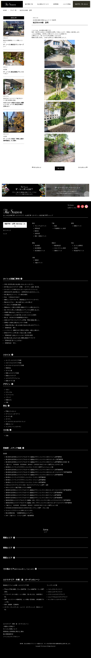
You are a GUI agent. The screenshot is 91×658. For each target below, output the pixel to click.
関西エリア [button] (9, 558)
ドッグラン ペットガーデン (13, 426)
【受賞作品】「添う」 (10, 343)
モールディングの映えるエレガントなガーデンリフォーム (21, 289)
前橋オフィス (77, 226)
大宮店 (76, 248)
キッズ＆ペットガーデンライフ (57, 599)
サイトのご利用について (10, 629)
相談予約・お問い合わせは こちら (15, 225)
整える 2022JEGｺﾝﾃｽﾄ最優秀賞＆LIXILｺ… (16, 317)
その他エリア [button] (20, 569)
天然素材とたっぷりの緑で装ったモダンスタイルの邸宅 (20, 315)
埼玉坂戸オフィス (79, 250)
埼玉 (72, 243)
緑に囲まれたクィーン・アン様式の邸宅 (15, 294)
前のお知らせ (36, 167)
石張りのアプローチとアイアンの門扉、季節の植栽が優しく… (22, 320)
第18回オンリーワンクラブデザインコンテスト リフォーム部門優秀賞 (26, 480)
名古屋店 (37, 245)
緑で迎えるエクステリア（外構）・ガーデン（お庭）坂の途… (22, 287)
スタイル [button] (8, 355)
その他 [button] (7, 430)
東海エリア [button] (9, 548)
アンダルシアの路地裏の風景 (12, 304)
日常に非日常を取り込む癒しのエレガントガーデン (19, 284)
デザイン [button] (8, 384)
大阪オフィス (38, 262)
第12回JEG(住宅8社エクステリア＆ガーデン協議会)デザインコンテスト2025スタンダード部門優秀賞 (34, 459)
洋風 (7, 402)
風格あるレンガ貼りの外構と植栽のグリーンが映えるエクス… (22, 307)
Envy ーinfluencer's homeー (12, 297)
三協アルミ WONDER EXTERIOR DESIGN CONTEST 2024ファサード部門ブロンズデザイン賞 (34, 464)
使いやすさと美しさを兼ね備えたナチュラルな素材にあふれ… (22, 310)
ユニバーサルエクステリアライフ (57, 597)
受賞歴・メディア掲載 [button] (13, 448)
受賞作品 (8, 368)
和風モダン (9, 400)
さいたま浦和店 (78, 245)
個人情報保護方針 (8, 634)
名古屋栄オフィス (40, 250)
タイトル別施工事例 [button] (12, 279)
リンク (5, 233)
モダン (7, 389)
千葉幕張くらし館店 (60, 228)
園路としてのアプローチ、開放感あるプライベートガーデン (21, 299)
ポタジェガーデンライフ (55, 592)
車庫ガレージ (9, 424)
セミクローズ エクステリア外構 (15, 365)
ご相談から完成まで (9, 626)
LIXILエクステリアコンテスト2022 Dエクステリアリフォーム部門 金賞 (27, 485)
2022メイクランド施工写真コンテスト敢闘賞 (18, 487)
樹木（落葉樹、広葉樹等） (12, 604)
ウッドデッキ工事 (52, 585)
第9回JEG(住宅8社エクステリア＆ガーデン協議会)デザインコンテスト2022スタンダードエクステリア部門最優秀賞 (38, 490)
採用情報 (55, 4)
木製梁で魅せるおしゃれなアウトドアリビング (17, 312)
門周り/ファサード (11, 411)
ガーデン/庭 (9, 416)
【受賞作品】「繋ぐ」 (10, 327)
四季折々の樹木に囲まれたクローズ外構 (15, 322)
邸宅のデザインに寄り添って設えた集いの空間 (17, 333)
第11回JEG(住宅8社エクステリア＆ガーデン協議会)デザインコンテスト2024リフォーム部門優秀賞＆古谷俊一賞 (37, 462)
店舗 (7, 435)
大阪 (33, 257)
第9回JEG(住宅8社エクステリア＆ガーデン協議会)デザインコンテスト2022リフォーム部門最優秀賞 (34, 492)
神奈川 (54, 243)
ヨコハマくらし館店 (60, 248)
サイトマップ (7, 230)
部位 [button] (6, 406)
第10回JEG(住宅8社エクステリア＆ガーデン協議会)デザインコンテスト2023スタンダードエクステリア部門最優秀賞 (39, 472)
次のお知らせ (83, 167)
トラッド (8, 397)
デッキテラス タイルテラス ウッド (15, 421)
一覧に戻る (59, 168)
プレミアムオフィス (40, 226)
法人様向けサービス (43, 4)
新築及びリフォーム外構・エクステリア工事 (16, 585)
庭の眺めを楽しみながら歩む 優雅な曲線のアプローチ (19, 338)
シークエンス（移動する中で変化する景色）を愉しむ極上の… (22, 330)
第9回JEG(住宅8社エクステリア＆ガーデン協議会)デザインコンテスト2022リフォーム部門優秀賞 (33, 495)
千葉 (53, 223)
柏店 (55, 226)
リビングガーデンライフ (55, 589)
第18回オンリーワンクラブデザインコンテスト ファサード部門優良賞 (26, 477)
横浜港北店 (57, 245)
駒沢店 (37, 231)
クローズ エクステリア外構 (13, 363)
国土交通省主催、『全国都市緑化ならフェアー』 (20, 513)
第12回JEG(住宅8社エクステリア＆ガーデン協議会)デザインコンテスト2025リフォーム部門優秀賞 (34, 457)
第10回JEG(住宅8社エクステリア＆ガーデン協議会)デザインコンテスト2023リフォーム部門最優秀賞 (34, 469)
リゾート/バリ (10, 394)
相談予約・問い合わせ (81, 4)
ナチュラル (9, 392)
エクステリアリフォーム (13, 378)
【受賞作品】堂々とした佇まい (13, 340)
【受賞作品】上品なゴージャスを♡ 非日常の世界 (19, 335)
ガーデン (8, 419)
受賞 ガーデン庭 (10, 380)
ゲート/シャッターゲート (13, 414)
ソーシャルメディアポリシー (11, 636)
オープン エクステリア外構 (13, 360)
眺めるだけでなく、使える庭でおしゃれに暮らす (18, 302)
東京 (33, 223)
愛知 (33, 243)
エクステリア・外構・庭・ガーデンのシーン (21, 580)
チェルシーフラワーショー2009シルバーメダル (19, 510)
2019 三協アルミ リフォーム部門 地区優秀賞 (20, 515)
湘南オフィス (58, 250)
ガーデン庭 (9, 370)
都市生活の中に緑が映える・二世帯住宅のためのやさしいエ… (22, 292)
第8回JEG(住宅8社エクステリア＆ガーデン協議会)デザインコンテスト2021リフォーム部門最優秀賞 (34, 497)
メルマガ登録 (67, 4)
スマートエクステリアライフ (56, 594)
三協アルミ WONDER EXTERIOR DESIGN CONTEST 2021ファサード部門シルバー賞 (32, 505)
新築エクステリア (11, 375)
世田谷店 (37, 228)
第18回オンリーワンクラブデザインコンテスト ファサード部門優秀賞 (26, 482)
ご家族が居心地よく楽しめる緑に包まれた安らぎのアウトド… (22, 325)
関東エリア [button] (9, 538)
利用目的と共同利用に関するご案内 (13, 631)
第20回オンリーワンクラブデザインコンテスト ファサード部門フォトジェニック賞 (29, 467)
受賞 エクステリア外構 (12, 373)
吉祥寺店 (37, 233)
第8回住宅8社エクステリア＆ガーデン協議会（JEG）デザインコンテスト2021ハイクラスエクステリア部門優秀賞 (38, 500)
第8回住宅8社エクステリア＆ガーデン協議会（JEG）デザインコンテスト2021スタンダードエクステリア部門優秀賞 (39, 502)
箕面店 (37, 260)
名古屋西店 (38, 248)
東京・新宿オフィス (40, 236)
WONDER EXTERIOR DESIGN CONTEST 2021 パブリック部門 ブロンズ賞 (27, 508)
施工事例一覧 (29, 4)
